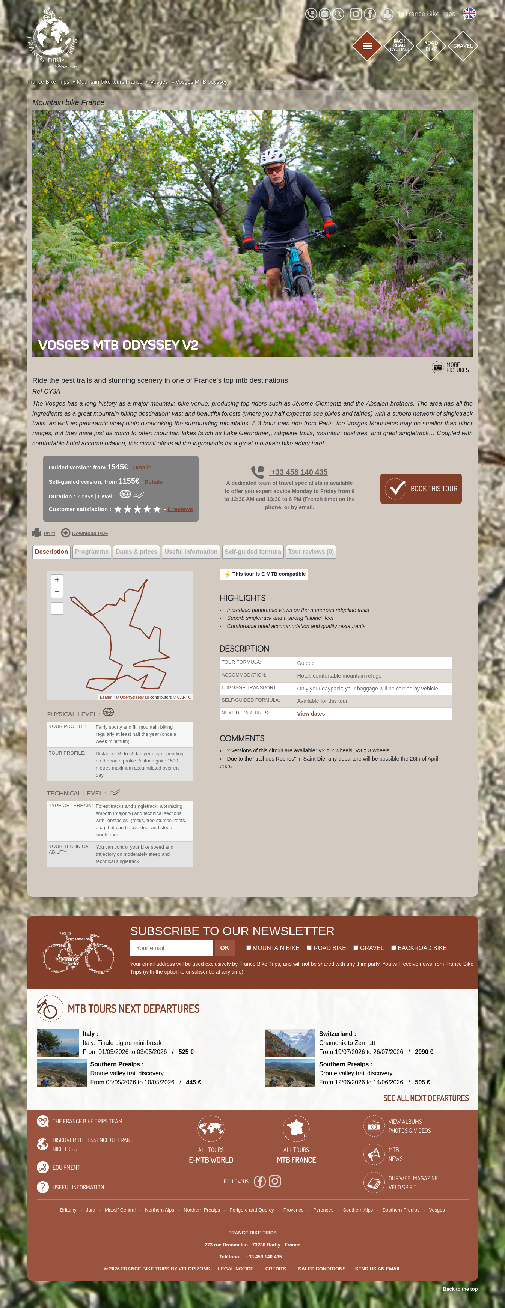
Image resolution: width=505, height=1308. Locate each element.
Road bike (326, 948)
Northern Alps (159, 1210)
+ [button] (57, 580)
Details (142, 467)
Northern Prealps (202, 1210)
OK (224, 948)
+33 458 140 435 (289, 472)
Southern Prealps (400, 1210)
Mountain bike (273, 948)
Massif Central (120, 1210)
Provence (293, 1210)
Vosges (437, 1210)
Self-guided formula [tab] (253, 552)
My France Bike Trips (418, 14)
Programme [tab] (92, 552)
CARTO (184, 697)
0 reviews (180, 509)
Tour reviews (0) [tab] (311, 552)
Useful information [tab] (190, 552)
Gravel (368, 948)
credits (275, 1269)
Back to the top (460, 1289)
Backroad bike (419, 948)
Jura (90, 1210)
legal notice (235, 1269)
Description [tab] (51, 552)
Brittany (68, 1210)
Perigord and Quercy (251, 1210)
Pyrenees (323, 1210)
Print (43, 533)
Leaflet (106, 697)
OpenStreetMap (134, 697)
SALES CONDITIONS (322, 1269)
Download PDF (84, 533)
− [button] (57, 592)
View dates (311, 714)
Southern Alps (358, 1210)
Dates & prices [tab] (136, 552)
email (306, 507)
